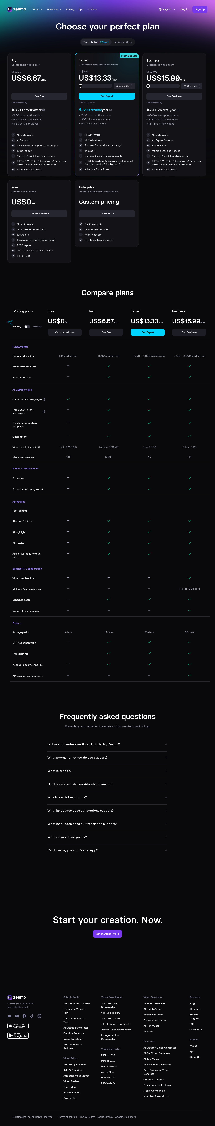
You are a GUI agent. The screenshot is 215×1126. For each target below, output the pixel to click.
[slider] (80, 86)
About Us (194, 1057)
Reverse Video (71, 1092)
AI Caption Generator (75, 1027)
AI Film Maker (151, 1025)
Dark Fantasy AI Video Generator (156, 1071)
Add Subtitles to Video (76, 1003)
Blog (192, 1003)
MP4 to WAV (108, 1060)
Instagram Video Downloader (110, 1037)
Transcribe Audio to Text (74, 1020)
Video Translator (73, 1039)
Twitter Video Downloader (116, 1029)
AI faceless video (153, 1014)
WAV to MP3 (108, 1077)
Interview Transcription (156, 1096)
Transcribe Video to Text (74, 1010)
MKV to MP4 (108, 1083)
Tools (38, 9)
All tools (148, 1031)
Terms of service (67, 1117)
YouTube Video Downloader (110, 1005)
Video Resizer (71, 1081)
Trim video (69, 1087)
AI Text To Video (152, 1009)
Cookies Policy (105, 1117)
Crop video (70, 1098)
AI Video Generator (154, 1003)
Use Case (54, 9)
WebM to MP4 (109, 1066)
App (81, 9)
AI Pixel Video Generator (157, 1064)
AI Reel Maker (151, 1059)
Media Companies (154, 1090)
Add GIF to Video (73, 1070)
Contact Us (195, 1029)
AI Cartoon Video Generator (159, 1047)
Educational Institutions (157, 1085)
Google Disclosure (125, 1117)
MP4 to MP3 (108, 1055)
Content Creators (153, 1079)
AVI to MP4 (107, 1072)
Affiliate (92, 9)
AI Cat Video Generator (157, 1053)
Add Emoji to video (74, 1064)
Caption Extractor (73, 1033)
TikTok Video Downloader (116, 1024)
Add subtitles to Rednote (72, 1046)
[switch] (27, 326)
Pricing (70, 9)
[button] (200, 9)
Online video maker (154, 1020)
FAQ (191, 1024)
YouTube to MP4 (110, 1018)
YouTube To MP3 (110, 1012)
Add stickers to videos (76, 1075)
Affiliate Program (194, 1016)
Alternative (195, 1009)
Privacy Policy (87, 1117)
